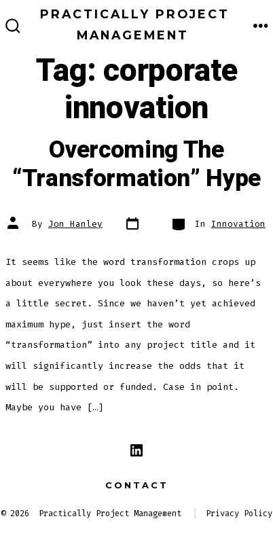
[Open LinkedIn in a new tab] (136, 450)
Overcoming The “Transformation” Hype (136, 164)
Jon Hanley (75, 224)
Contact (136, 485)
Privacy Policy (239, 513)
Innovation (238, 224)
